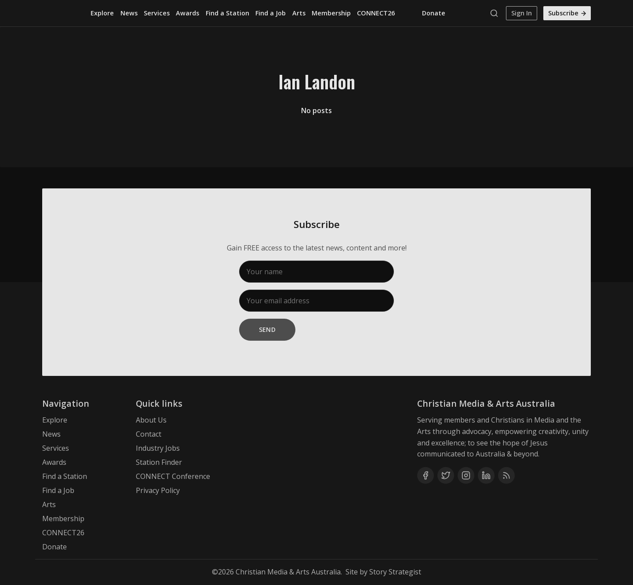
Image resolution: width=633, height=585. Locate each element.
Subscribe (567, 13)
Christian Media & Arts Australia (288, 572)
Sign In (521, 13)
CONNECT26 (376, 13)
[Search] (496, 13)
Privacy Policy (158, 490)
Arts (299, 13)
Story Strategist (395, 572)
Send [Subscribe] (267, 329)
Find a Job (270, 13)
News (129, 13)
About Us (151, 420)
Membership (331, 13)
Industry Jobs (158, 448)
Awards (187, 13)
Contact (148, 434)
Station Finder (159, 462)
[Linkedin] (486, 475)
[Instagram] (466, 475)
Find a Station (227, 13)
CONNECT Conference (173, 476)
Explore (102, 13)
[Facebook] (425, 475)
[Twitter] (445, 475)
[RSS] (506, 475)
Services (157, 13)
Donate (433, 13)
